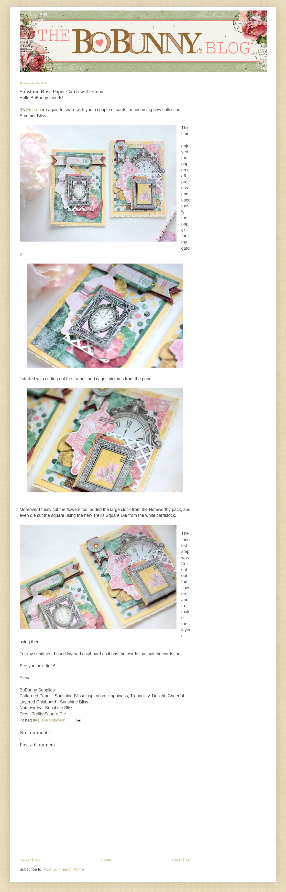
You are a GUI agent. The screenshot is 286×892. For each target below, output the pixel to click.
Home (106, 860)
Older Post (181, 860)
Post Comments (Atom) (64, 869)
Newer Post (30, 860)
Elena (31, 109)
